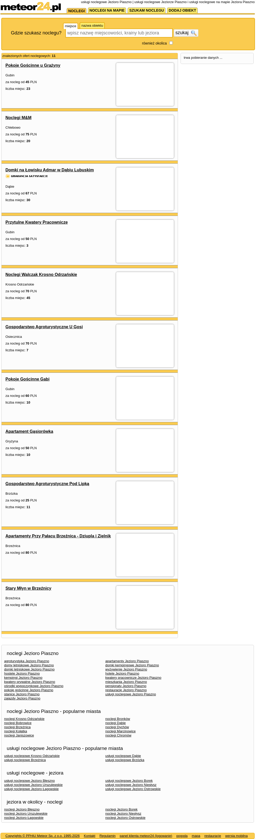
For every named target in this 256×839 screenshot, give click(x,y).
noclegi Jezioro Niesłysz (123, 813)
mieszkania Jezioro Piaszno (126, 682)
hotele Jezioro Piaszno (122, 673)
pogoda (182, 836)
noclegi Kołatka (15, 731)
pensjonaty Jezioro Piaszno (125, 686)
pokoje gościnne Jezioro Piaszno (28, 690)
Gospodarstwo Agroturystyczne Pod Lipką (47, 483)
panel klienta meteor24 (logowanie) (146, 836)
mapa (196, 836)
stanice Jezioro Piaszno (22, 694)
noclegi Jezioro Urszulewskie (25, 813)
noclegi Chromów (118, 735)
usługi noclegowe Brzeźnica (25, 760)
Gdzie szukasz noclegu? (36, 32)
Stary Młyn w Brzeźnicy (28, 588)
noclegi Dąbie (115, 723)
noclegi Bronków (117, 719)
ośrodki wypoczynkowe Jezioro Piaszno (33, 686)
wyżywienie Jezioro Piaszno (126, 669)
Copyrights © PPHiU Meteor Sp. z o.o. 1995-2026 (42, 836)
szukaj (186, 33)
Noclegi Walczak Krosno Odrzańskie (41, 274)
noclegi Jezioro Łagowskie (24, 818)
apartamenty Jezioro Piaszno (127, 661)
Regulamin (107, 836)
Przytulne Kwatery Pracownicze (36, 222)
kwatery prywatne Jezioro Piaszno (29, 682)
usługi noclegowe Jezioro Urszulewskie (33, 785)
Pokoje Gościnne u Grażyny (32, 65)
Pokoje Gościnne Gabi (27, 379)
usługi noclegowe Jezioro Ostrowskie (133, 789)
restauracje (212, 836)
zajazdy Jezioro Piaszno (22, 698)
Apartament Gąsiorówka (29, 431)
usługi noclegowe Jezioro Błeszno (29, 781)
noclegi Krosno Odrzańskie (24, 719)
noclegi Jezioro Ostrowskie (125, 818)
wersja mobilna (236, 836)
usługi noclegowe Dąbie (123, 756)
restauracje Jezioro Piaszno (126, 690)
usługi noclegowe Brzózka (124, 760)
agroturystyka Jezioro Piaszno (26, 661)
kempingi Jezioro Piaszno (23, 678)
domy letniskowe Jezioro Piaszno (29, 665)
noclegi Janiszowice (19, 735)
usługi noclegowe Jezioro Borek (129, 781)
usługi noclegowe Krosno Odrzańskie (32, 756)
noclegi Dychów (117, 727)
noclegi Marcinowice (120, 731)
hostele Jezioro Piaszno (22, 673)
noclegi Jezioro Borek (121, 809)
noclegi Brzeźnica (17, 727)
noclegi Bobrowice (18, 723)
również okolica (154, 43)
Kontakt (89, 836)
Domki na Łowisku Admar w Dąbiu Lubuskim (49, 170)
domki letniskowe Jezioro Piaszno (29, 669)
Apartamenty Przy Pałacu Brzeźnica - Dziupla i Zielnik (58, 536)
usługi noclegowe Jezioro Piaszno (130, 694)
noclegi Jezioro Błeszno (22, 809)
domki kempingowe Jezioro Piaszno (132, 665)
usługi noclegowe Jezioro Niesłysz (130, 785)
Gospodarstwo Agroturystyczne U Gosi (44, 327)
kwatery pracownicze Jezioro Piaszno (133, 678)
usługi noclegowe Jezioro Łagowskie (31, 789)
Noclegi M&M (18, 117)
